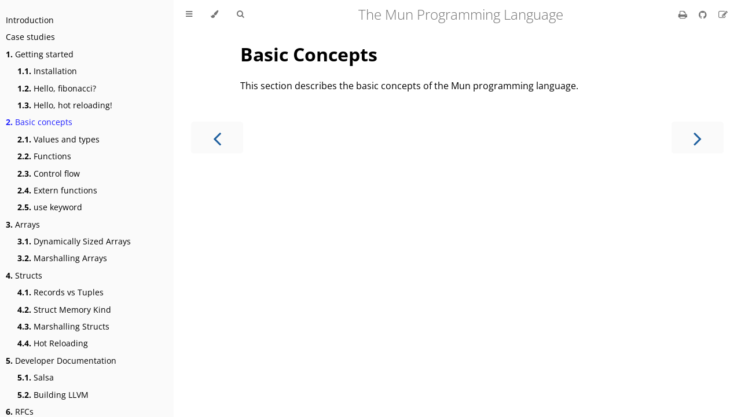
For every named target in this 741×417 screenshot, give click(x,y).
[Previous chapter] (217, 137)
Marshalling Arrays (62, 258)
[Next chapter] (698, 137)
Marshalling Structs (63, 326)
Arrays (23, 224)
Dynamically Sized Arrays (74, 241)
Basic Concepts (308, 54)
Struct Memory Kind (64, 309)
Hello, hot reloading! (64, 105)
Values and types (58, 139)
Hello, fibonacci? (56, 88)
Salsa (35, 377)
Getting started (40, 54)
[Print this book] (684, 14)
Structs (24, 275)
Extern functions (57, 190)
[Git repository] (704, 14)
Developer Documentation (61, 360)
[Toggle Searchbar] (240, 14)
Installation (47, 70)
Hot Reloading (52, 343)
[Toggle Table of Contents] (189, 14)
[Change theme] (214, 14)
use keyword (49, 207)
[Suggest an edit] (723, 14)
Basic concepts (39, 121)
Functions (44, 156)
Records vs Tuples (60, 292)
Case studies (30, 36)
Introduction (30, 19)
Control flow (48, 173)
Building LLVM (53, 394)
